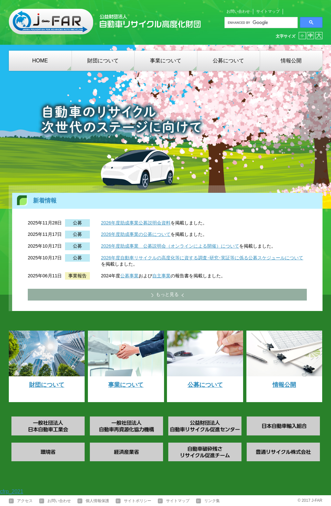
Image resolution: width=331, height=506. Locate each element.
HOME (40, 60)
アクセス (25, 500)
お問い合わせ (238, 11)
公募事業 (129, 275)
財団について (103, 60)
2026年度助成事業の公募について (136, 234)
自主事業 (161, 275)
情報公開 (291, 60)
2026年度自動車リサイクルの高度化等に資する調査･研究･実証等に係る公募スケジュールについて (202, 257)
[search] (260, 22)
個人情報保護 (97, 500)
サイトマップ (268, 11)
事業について (165, 60)
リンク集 (212, 500)
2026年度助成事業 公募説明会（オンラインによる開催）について (170, 246)
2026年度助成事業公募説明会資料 (136, 222)
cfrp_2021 (11, 491)
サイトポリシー (137, 500)
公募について (228, 60)
